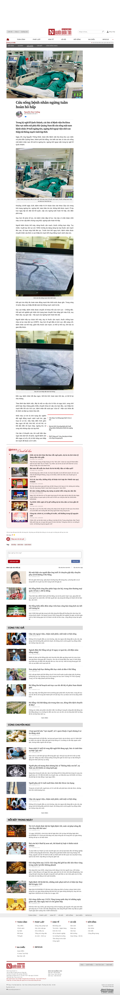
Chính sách (20, 928)
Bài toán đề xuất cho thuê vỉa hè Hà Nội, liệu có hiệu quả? (51, 468)
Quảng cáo (24, 31)
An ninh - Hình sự (40, 936)
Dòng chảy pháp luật (41, 926)
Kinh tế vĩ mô (57, 931)
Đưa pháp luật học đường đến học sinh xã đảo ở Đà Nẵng (52, 669)
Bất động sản (57, 926)
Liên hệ (10, 31)
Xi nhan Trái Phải (22, 953)
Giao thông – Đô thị (76, 936)
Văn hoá (73, 931)
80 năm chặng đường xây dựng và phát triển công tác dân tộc (53, 491)
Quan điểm (20, 951)
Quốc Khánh (28, 544)
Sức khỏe (30, 45)
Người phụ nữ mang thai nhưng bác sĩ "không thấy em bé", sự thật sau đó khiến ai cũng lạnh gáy (54, 766)
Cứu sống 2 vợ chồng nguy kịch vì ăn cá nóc (60, 419)
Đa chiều (91, 39)
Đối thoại (20, 933)
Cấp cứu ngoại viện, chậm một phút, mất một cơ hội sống (52, 634)
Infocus (106, 39)
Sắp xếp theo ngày (78, 567)
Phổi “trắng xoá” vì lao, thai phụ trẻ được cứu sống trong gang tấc (60, 437)
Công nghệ (56, 941)
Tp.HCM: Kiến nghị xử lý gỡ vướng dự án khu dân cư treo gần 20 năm (54, 503)
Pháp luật (37, 39)
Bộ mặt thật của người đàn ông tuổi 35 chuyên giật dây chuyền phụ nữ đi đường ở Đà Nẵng (54, 573)
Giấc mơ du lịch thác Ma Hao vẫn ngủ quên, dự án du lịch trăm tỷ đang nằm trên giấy (54, 456)
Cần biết (39, 45)
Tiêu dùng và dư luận (59, 938)
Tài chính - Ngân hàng (59, 928)
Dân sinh (73, 926)
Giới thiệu (89, 964)
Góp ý (16, 31)
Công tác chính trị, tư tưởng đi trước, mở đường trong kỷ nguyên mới (54, 515)
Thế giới (19, 936)
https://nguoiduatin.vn (12, 971)
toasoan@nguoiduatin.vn (14, 989)
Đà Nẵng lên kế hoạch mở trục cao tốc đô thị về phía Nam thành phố (55, 686)
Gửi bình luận (14, 561)
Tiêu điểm (20, 926)
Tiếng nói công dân (41, 933)
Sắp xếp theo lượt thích (64, 567)
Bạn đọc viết (21, 956)
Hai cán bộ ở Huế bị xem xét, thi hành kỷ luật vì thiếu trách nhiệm (53, 844)
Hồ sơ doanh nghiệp (59, 933)
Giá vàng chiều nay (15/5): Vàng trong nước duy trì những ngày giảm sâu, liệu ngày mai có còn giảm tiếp (55, 900)
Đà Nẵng (14, 544)
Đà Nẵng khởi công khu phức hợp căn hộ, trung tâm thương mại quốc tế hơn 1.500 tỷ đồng (55, 589)
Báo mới (109, 964)
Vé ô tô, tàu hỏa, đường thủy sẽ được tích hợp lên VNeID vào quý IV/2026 (54, 481)
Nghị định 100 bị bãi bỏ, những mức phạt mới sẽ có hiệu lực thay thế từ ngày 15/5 (56, 883)
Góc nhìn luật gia (40, 928)
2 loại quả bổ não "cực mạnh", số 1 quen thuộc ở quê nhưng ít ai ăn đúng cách (55, 732)
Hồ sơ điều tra (39, 931)
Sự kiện (19, 931)
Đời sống (77, 39)
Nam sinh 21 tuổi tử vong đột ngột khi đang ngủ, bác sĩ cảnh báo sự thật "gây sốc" (55, 749)
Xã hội (63, 39)
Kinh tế (50, 39)
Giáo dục (73, 928)
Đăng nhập (75, 561)
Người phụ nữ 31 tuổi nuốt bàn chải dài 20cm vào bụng (51, 783)
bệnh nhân (20, 544)
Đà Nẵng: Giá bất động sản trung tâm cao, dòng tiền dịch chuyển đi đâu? (55, 703)
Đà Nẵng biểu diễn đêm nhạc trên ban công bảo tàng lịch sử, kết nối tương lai (55, 607)
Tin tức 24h (100, 964)
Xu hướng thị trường (59, 936)
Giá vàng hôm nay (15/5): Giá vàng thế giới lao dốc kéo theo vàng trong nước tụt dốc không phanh (56, 864)
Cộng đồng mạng (52, 45)
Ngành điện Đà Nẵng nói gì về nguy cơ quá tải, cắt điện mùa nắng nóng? (53, 651)
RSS (82, 964)
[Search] (103, 31)
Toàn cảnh (21, 39)
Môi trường (73, 933)
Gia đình (20, 45)
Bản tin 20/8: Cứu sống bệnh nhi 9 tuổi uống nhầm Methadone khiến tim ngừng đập (61, 428)
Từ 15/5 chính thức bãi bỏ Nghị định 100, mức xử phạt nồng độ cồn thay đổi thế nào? (55, 827)
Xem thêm (44, 718)
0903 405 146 (11, 987)
